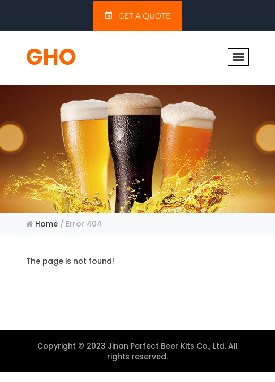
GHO (51, 57)
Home (46, 224)
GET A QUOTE (137, 16)
